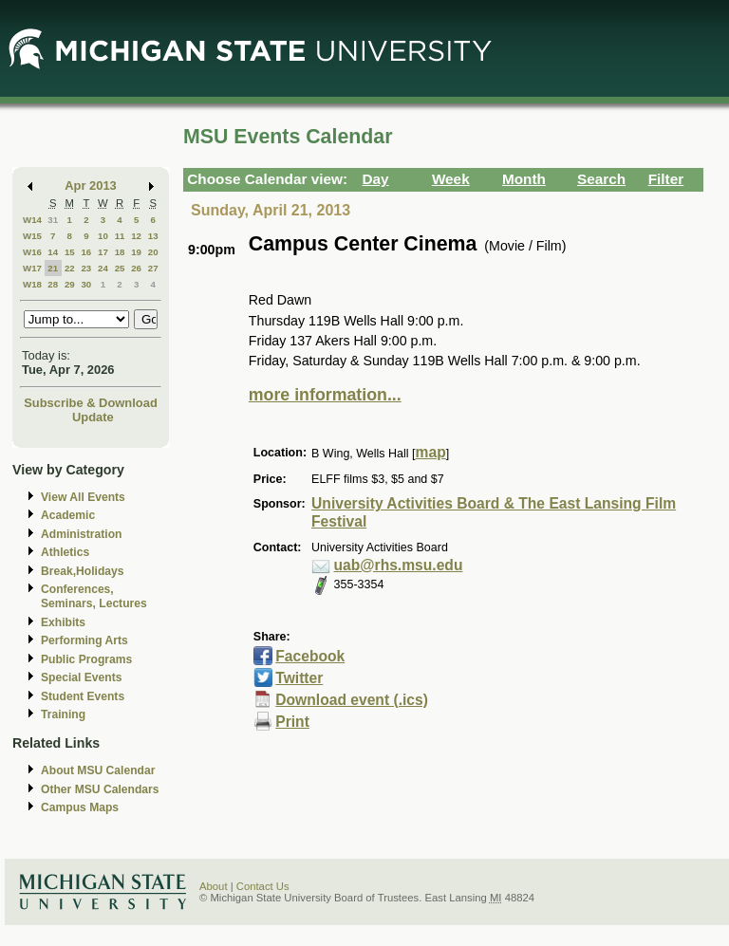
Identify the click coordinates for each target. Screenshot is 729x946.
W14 (32, 219)
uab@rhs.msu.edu (398, 565)
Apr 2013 (91, 185)
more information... (325, 394)
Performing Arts (84, 640)
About (213, 886)
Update (93, 417)
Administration (81, 534)
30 (86, 284)
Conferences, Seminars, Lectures (94, 596)
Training (63, 714)
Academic (68, 515)
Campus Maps (80, 807)
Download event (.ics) (351, 700)
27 (153, 268)
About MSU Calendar (98, 770)
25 (120, 268)
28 (52, 284)
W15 (32, 236)
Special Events (81, 677)
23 (86, 268)
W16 (32, 252)
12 (136, 236)
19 (136, 252)
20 (153, 252)
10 (103, 236)
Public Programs (86, 659)
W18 (32, 284)
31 (52, 219)
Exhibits (63, 622)
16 (86, 252)
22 (70, 268)
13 (153, 236)
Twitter (299, 678)
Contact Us (263, 886)
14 (52, 252)
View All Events (83, 497)
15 (70, 252)
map (431, 452)
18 (120, 252)
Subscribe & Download (91, 403)
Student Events (82, 696)
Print (292, 722)
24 (103, 268)
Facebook (310, 656)
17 (103, 252)
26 (136, 268)
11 (120, 236)
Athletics (65, 552)
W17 (32, 268)
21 (52, 268)
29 (70, 284)
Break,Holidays (82, 571)
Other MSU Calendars (100, 789)
